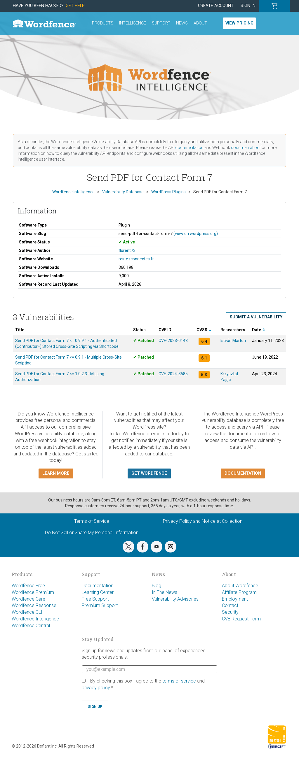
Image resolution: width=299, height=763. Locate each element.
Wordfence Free (28, 585)
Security (230, 612)
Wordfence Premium (33, 592)
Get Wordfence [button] (149, 473)
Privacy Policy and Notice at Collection (202, 521)
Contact (230, 605)
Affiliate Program (239, 592)
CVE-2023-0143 (173, 340)
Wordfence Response (34, 605)
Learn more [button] (55, 473)
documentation (189, 147)
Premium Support (100, 605)
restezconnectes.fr (136, 259)
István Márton (233, 340)
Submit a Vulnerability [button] (256, 317)
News (182, 23)
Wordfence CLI (27, 612)
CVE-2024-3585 (173, 373)
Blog (156, 585)
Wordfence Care (28, 599)
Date (258, 329)
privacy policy (96, 687)
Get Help (75, 5)
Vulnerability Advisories (175, 599)
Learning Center (98, 592)
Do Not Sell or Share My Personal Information (91, 532)
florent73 (127, 250)
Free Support (95, 599)
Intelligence (132, 23)
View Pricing (239, 23)
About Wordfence (240, 585)
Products (102, 23)
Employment (235, 599)
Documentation (97, 585)
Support (161, 23)
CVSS (204, 329)
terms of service (179, 681)
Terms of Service (91, 521)
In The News (164, 592)
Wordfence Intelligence (35, 619)
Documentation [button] (243, 473)
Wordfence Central (31, 625)
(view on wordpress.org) (195, 233)
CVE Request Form (241, 619)
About (200, 23)
